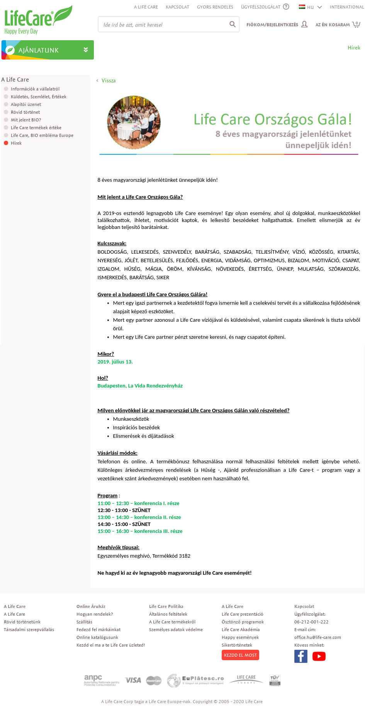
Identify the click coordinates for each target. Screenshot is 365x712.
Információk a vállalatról (35, 89)
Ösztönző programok (243, 622)
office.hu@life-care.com (317, 637)
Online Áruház (90, 606)
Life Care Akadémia (241, 629)
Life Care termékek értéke (36, 127)
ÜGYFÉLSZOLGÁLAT (260, 7)
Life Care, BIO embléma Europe (42, 135)
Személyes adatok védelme (176, 629)
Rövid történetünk (22, 622)
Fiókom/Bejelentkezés (272, 24)
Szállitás (84, 622)
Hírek (16, 143)
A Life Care (146, 7)
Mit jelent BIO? (26, 120)
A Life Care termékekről (172, 622)
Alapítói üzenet (26, 104)
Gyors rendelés (215, 7)
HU (306, 7)
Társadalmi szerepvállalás (29, 629)
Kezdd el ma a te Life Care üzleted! (110, 645)
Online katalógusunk (97, 637)
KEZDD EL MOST (240, 655)
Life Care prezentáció (242, 614)
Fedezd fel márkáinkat (98, 629)
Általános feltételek (168, 614)
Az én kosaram (338, 24)
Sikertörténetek (237, 645)
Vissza (109, 80)
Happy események (240, 637)
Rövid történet (25, 112)
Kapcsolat (177, 7)
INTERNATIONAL (347, 7)
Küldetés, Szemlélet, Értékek (38, 96)
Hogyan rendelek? (94, 614)
